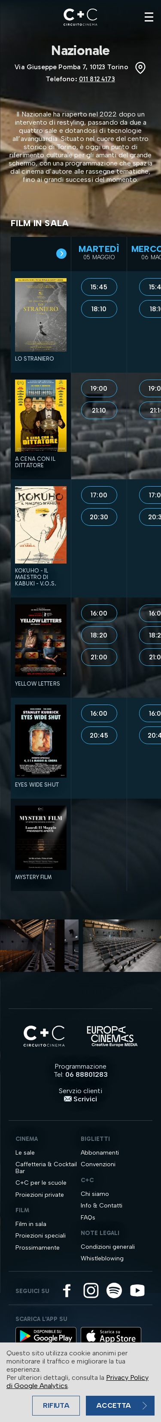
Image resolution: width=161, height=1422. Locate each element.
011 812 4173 (97, 79)
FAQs (88, 1217)
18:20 (99, 635)
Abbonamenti (100, 1152)
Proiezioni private (39, 1195)
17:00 (99, 495)
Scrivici (80, 1099)
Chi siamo (95, 1194)
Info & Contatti (101, 1205)
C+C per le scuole (41, 1183)
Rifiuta (56, 1405)
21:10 (99, 410)
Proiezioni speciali (40, 1235)
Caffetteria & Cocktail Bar (46, 1167)
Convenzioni (98, 1164)
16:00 (99, 613)
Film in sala (30, 1224)
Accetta (113, 1405)
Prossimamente (37, 1247)
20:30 (99, 517)
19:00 (99, 388)
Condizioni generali (108, 1247)
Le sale (25, 1152)
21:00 (99, 657)
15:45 (99, 287)
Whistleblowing (102, 1258)
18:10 (98, 309)
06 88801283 (86, 1074)
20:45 (99, 735)
